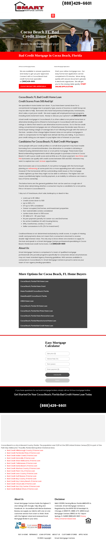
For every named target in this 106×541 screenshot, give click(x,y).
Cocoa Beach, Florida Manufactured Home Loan (38, 321)
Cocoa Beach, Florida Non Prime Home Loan (36, 311)
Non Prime (80, 156)
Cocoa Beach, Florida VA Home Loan (33, 306)
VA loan (42, 161)
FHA (20, 158)
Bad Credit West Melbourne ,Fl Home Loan (23, 460)
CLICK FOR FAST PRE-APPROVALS (33, 86)
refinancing (32, 168)
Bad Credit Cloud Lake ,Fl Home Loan (21, 484)
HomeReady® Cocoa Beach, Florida (33, 296)
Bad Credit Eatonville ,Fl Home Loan (21, 458)
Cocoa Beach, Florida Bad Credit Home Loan (36, 326)
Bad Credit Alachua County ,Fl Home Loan (23, 468)
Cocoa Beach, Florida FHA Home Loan (34, 281)
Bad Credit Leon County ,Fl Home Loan (22, 473)
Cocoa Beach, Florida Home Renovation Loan (37, 316)
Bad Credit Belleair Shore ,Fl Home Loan (22, 489)
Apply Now (83, 534)
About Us (56, 534)
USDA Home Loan (27, 301)
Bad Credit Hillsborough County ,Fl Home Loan (25, 450)
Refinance (33, 534)
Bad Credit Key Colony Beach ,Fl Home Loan (24, 481)
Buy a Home (23, 534)
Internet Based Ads (68, 519)
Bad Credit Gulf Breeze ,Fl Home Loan (21, 476)
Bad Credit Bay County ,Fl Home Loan (21, 478)
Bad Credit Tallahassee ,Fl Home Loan (22, 463)
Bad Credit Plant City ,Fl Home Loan (21, 471)
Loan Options (45, 534)
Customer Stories (69, 534)
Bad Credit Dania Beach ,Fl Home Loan (22, 466)
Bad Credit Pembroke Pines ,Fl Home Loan (23, 453)
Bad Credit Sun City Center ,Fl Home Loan (23, 486)
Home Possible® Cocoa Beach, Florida (34, 291)
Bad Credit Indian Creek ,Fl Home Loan (22, 455)
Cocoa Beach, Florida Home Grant (33, 286)
